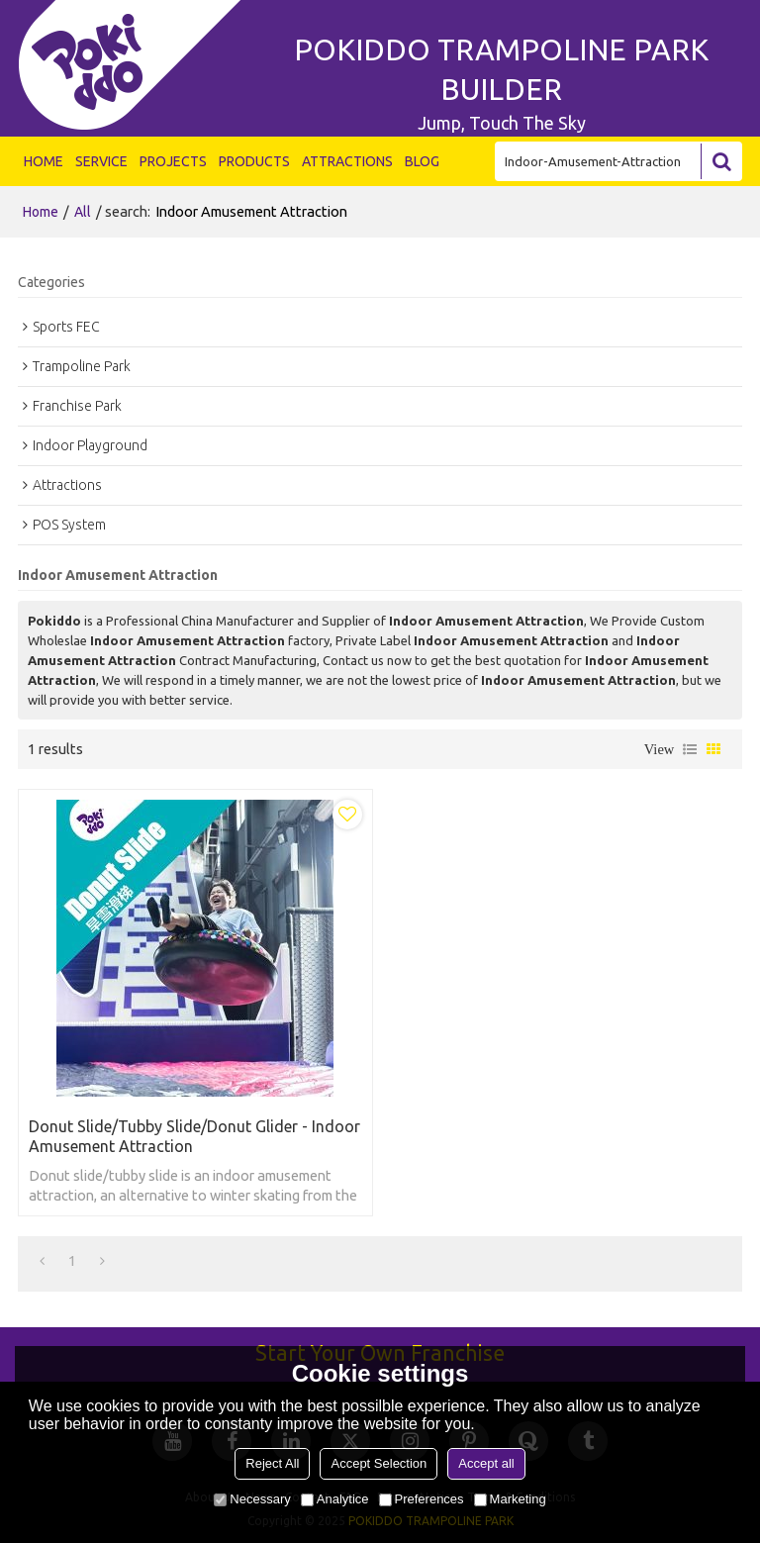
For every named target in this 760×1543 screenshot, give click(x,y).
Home (40, 212)
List (690, 749)
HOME (43, 161)
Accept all (486, 1463)
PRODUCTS (254, 161)
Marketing (510, 1499)
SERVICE (101, 161)
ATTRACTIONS (347, 161)
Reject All (272, 1463)
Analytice (335, 1499)
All (82, 212)
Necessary (252, 1499)
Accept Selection (379, 1463)
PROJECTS (173, 161)
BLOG (422, 161)
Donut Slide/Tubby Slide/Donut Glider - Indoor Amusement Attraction (194, 1136)
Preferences (421, 1499)
